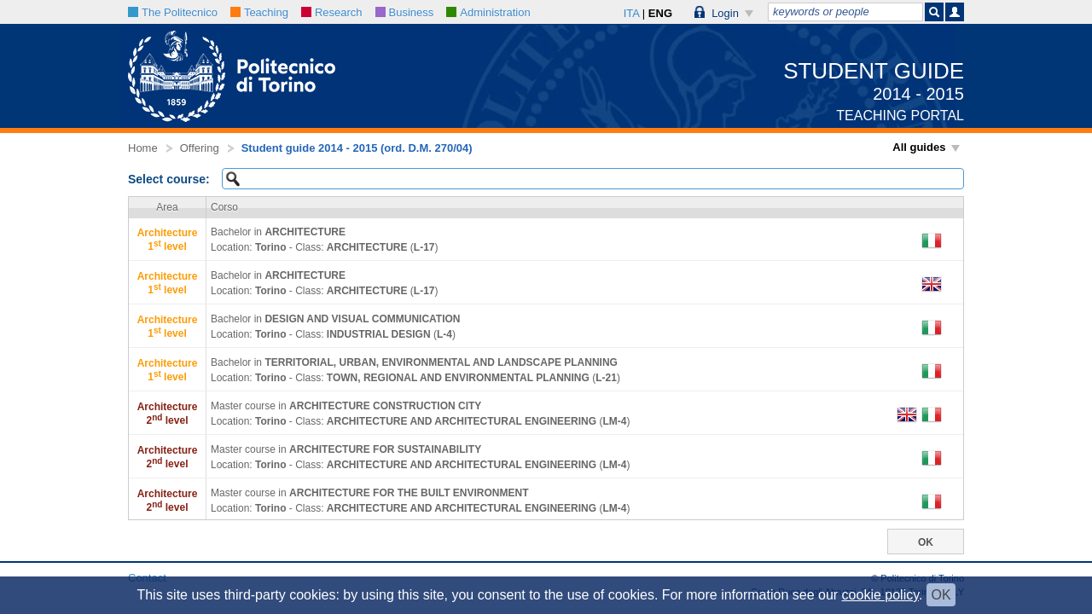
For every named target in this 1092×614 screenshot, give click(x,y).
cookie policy (880, 595)
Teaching (259, 12)
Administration (488, 12)
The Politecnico (173, 12)
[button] (724, 12)
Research (332, 12)
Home (143, 148)
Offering (199, 148)
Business (404, 12)
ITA (632, 13)
